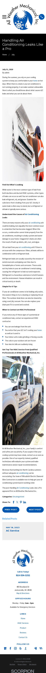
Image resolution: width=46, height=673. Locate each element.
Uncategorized (18, 496)
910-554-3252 (23, 575)
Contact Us (23, 637)
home (35, 80)
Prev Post (11, 509)
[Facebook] (10, 648)
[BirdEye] (35, 648)
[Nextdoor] (40, 648)
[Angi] (30, 648)
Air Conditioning (32, 214)
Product (23, 628)
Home (23, 618)
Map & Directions (22, 593)
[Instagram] (15, 648)
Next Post (35, 509)
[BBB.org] (25, 648)
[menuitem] (12, 664)
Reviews (23, 632)
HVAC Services (23, 623)
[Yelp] (20, 648)
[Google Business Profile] (5, 648)
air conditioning (34, 222)
